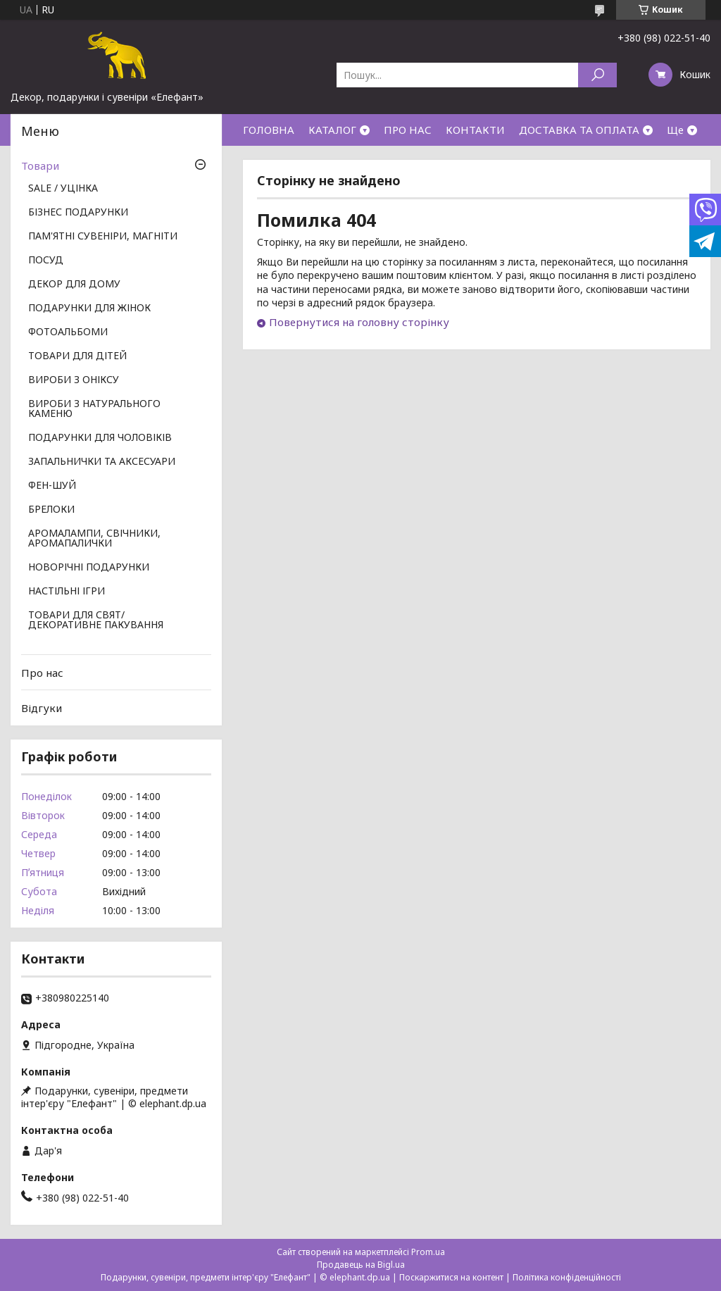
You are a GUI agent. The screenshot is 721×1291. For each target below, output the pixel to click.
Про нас (42, 673)
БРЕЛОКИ (51, 510)
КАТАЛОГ (332, 130)
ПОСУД (45, 260)
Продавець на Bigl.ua (361, 1265)
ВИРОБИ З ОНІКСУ (73, 380)
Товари (40, 165)
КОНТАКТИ (475, 130)
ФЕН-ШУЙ (52, 486)
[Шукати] (597, 75)
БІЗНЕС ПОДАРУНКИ (78, 212)
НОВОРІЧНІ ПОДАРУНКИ (88, 567)
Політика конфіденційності (567, 1277)
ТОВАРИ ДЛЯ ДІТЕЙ (77, 356)
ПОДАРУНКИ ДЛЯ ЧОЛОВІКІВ (100, 438)
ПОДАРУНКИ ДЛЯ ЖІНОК (89, 308)
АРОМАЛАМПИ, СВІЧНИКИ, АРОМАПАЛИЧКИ (94, 538)
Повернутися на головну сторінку (359, 322)
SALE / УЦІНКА (63, 188)
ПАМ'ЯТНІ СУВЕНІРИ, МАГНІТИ (102, 236)
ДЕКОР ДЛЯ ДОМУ (74, 284)
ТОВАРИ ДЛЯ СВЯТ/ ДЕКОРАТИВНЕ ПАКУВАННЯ (95, 620)
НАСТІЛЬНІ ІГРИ (66, 591)
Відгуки (41, 708)
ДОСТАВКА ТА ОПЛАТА (579, 130)
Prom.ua (428, 1252)
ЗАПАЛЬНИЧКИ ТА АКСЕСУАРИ (101, 462)
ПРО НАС (408, 130)
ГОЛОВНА (268, 130)
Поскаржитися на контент (451, 1277)
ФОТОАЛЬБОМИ (68, 332)
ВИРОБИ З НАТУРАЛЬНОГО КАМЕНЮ (94, 409)
